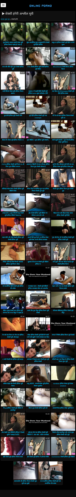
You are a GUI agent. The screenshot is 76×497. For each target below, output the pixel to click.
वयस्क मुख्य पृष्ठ (5, 19)
